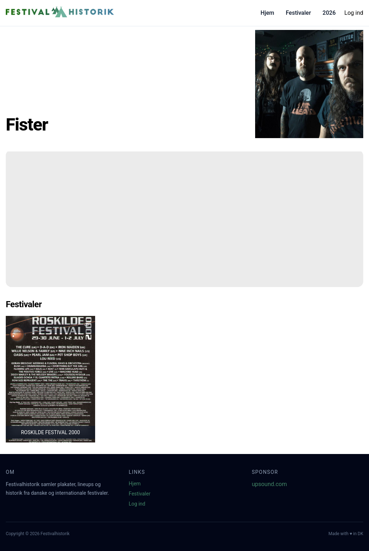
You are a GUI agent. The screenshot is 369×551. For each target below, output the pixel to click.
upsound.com (269, 484)
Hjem (267, 12)
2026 (329, 12)
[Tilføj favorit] (86, 324)
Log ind (353, 12)
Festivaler (298, 12)
